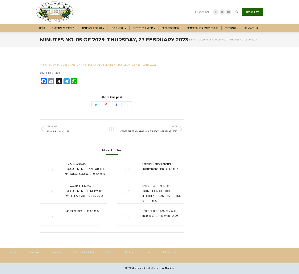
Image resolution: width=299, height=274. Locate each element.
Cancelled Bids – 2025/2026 (82, 211)
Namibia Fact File (83, 252)
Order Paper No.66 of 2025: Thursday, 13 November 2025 (159, 213)
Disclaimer (169, 252)
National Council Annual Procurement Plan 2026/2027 (159, 166)
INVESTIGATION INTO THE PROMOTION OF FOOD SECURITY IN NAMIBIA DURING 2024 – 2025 (161, 193)
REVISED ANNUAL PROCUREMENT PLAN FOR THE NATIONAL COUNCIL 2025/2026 (85, 169)
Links (148, 252)
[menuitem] (42, 28)
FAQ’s (109, 252)
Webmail (202, 12)
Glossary (56, 252)
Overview (33, 252)
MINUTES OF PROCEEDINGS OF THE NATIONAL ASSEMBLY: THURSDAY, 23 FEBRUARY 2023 (98, 64)
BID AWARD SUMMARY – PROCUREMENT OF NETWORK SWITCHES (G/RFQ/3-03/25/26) (84, 191)
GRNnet (129, 252)
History (12, 252)
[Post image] (50, 170)
